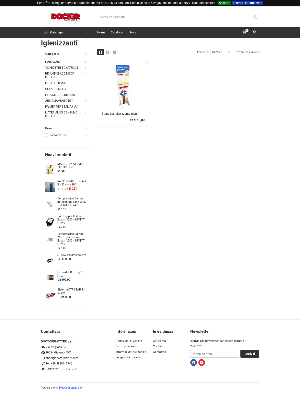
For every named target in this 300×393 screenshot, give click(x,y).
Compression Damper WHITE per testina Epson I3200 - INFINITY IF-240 (71, 238)
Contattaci (160, 352)
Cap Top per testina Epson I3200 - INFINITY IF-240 (71, 219)
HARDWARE (53, 62)
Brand (66, 128)
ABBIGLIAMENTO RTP (59, 100)
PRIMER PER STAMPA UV (61, 106)
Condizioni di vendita (129, 341)
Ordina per (202, 52)
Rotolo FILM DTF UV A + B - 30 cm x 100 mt (71, 183)
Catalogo (66, 32)
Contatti (158, 346)
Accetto (224, 3)
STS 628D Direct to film (71, 254)
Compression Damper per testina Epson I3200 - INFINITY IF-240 (72, 202)
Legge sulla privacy (128, 357)
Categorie (66, 54)
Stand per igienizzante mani (119, 113)
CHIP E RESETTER (56, 89)
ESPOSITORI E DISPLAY (60, 95)
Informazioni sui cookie (131, 352)
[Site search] (174, 17)
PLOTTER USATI (55, 83)
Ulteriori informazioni (247, 3)
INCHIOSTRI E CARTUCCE (61, 67)
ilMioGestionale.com (71, 387)
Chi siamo (159, 341)
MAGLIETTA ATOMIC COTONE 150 (70, 165)
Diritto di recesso (127, 346)
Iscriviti (250, 354)
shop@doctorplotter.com (62, 358)
